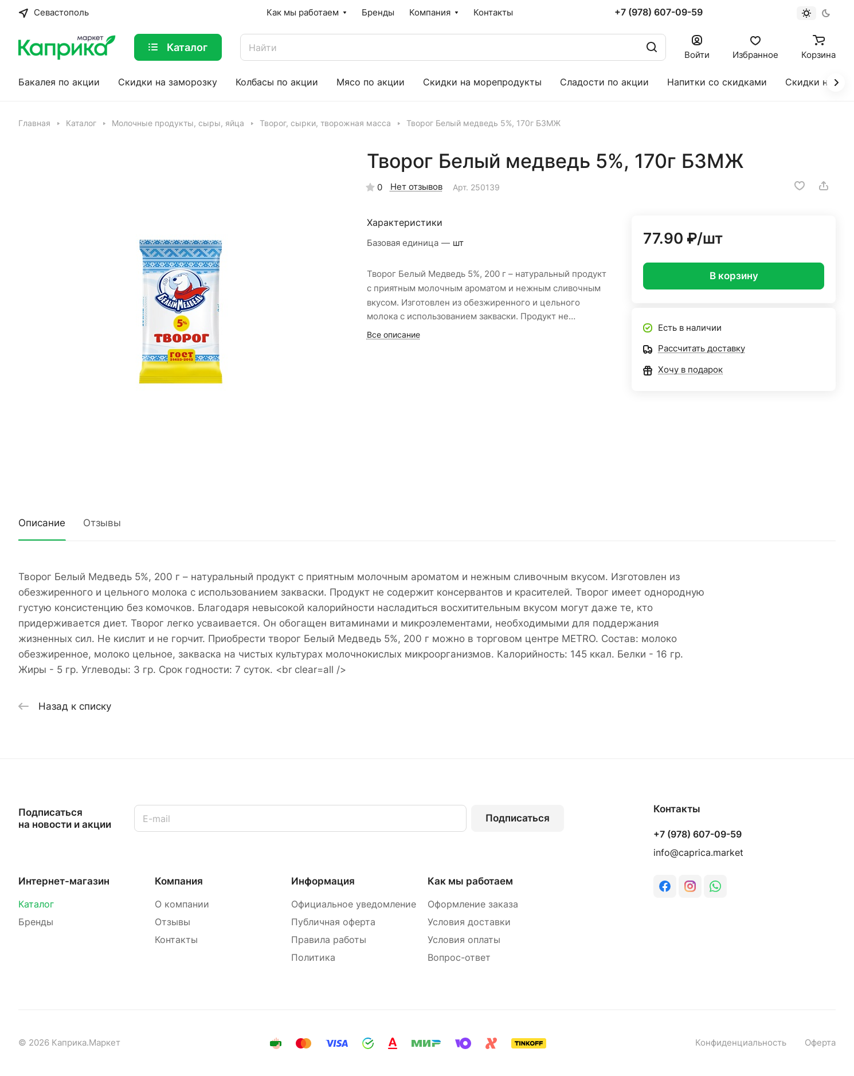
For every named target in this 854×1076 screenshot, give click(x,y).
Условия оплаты (464, 939)
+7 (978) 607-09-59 (658, 12)
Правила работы (328, 939)
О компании (182, 904)
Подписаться (517, 818)
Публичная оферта (333, 922)
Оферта (820, 1043)
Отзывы (102, 523)
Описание (41, 523)
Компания (179, 881)
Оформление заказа (473, 904)
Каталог (36, 904)
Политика (313, 957)
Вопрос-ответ (459, 957)
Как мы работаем (470, 881)
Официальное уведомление (353, 904)
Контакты (176, 939)
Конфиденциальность (740, 1043)
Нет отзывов (416, 187)
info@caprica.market (698, 852)
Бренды (35, 922)
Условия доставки (469, 922)
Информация (323, 881)
